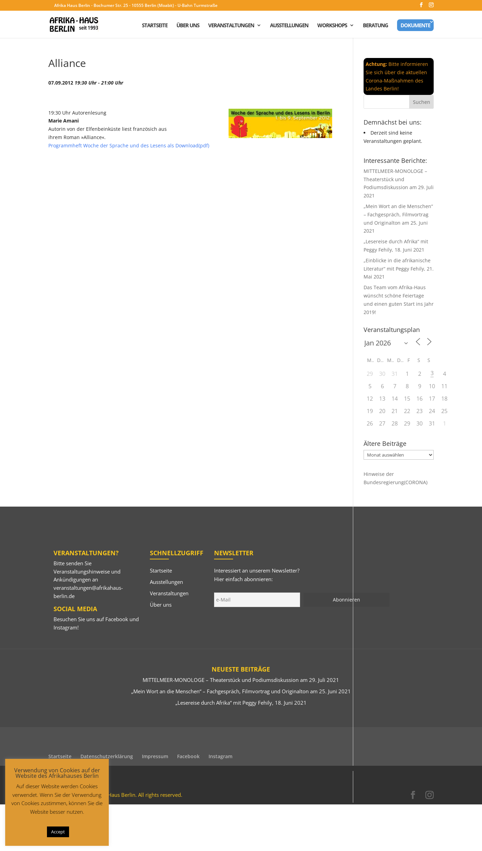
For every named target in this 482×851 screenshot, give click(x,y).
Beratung (375, 26)
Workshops (332, 26)
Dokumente (415, 25)
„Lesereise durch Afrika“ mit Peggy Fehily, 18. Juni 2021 (241, 702)
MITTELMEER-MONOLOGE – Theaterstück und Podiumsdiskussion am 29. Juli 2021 (241, 679)
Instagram (65, 627)
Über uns (187, 26)
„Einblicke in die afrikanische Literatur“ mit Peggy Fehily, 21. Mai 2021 (399, 268)
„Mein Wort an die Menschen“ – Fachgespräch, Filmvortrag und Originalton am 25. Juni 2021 (241, 691)
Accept (58, 832)
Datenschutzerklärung (106, 756)
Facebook (116, 619)
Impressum (155, 756)
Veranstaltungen (231, 26)
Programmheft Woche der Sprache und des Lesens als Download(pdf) (128, 145)
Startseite (154, 26)
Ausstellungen (289, 26)
